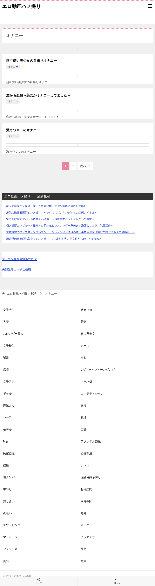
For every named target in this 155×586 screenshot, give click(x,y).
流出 (6, 561)
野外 (83, 513)
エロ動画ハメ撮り (21, 5)
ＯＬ (83, 357)
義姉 (83, 417)
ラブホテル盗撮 (91, 441)
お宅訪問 (86, 489)
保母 (83, 405)
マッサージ (10, 537)
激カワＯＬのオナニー (23, 130)
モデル (7, 429)
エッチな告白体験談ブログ (19, 259)
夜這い (7, 513)
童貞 (83, 561)
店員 (6, 369)
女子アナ (9, 381)
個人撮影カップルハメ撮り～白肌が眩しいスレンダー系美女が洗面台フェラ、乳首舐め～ (59, 225)
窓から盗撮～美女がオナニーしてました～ (38, 95)
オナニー (13, 66)
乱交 (83, 549)
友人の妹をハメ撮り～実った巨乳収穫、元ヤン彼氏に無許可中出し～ (47, 206)
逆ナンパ (9, 477)
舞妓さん (9, 405)
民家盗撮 (9, 453)
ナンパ (85, 465)
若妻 (83, 321)
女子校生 (9, 345)
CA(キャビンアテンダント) (98, 369)
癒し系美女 (88, 333)
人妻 (6, 321)
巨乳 (83, 429)
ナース (85, 345)
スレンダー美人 (13, 333)
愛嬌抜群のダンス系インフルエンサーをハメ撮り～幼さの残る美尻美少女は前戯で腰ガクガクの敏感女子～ (70, 232)
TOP (21, 293)
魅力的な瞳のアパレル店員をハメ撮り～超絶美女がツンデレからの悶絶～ (50, 218)
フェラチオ (10, 549)
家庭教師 (86, 501)
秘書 (6, 357)
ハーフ (7, 417)
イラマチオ (88, 537)
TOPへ (116, 581)
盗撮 (6, 465)
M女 (5, 441)
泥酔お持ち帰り (91, 477)
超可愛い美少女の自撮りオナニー (31, 60)
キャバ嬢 (86, 381)
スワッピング (11, 525)
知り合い (9, 501)
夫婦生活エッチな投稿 (16, 269)
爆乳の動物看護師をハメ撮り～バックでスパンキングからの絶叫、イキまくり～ (54, 212)
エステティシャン (92, 393)
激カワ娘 (86, 309)
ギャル (7, 393)
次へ (83, 166)
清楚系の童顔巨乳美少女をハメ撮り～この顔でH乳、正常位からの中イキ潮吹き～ (55, 238)
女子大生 (9, 309)
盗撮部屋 (86, 453)
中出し (7, 489)
